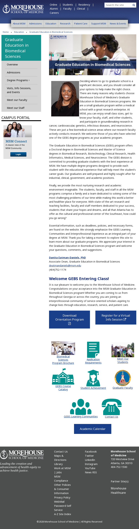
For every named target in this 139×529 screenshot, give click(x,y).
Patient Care (80, 23)
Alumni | (55, 8)
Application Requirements (93, 361)
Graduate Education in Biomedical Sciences (17, 48)
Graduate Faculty (123, 387)
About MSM (19, 23)
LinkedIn (90, 460)
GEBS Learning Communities (81, 416)
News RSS (91, 472)
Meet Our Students (123, 360)
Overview (12, 64)
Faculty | (69, 8)
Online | (55, 4)
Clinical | (83, 8)
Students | (70, 4)
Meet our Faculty (17, 100)
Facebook (91, 451)
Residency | (86, 4)
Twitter (89, 455)
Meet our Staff (15, 108)
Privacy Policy (62, 497)
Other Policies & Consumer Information (62, 489)
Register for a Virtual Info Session (118, 318)
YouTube (90, 468)
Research (65, 23)
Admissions (35, 23)
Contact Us (111, 416)
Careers (54, 12)
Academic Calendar (93, 429)
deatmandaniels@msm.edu (65, 265)
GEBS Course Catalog (63, 387)
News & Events (118, 23)
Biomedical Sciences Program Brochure (63, 360)
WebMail (59, 501)
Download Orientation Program (69, 319)
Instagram (91, 464)
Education (51, 23)
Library (58, 464)
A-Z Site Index (62, 514)
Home (6, 32)
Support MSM (98, 23)
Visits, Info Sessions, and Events (19, 90)
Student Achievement (93, 388)
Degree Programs (18, 80)
